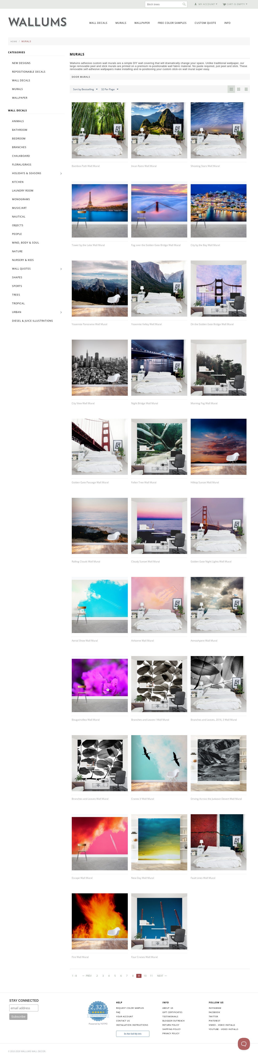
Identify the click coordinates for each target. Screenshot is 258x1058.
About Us (167, 1008)
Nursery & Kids (23, 260)
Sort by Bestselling (85, 89)
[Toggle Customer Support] (244, 1044)
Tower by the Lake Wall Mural (88, 245)
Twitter (213, 1016)
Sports (17, 286)
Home (13, 41)
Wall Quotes (21, 268)
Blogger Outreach (173, 1020)
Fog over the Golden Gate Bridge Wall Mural (156, 245)
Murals (120, 23)
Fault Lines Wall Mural (203, 878)
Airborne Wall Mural (142, 640)
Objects (17, 225)
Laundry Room (22, 190)
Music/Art (19, 208)
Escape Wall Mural (82, 878)
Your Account (124, 1016)
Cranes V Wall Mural (142, 799)
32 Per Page (109, 89)
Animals (18, 121)
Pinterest (214, 1020)
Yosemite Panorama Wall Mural (89, 324)
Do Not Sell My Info (132, 1034)
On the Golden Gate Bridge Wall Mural (212, 324)
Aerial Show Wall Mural (85, 640)
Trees (16, 294)
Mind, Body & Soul (25, 242)
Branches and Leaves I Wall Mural (150, 719)
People (17, 234)
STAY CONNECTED (24, 1000)
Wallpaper (142, 23)
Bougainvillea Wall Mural (86, 719)
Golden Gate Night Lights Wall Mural (211, 561)
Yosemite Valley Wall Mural (146, 324)
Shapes (17, 277)
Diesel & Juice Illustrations (32, 320)
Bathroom (19, 130)
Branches (19, 147)
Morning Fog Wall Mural (204, 403)
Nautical (18, 216)
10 (145, 975)
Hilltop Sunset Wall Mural (205, 482)
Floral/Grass (21, 164)
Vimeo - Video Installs (222, 1024)
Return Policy (170, 1024)
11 (151, 975)
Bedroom (19, 138)
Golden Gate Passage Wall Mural (90, 482)
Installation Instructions (132, 1024)
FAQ (118, 1012)
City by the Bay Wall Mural (205, 245)
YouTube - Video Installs (223, 1029)
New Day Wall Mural (142, 878)
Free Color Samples (172, 23)
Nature (17, 251)
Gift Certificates (172, 1012)
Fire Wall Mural (80, 957)
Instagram (215, 1008)
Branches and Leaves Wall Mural (90, 799)
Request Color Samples (130, 1008)
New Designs (21, 63)
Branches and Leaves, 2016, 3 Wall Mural (214, 719)
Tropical (18, 303)
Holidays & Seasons (26, 173)
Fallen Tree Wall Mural (143, 482)
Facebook (214, 1012)
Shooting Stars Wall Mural (205, 166)
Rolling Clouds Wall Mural (86, 561)
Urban (16, 312)
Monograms (21, 199)
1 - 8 (74, 975)
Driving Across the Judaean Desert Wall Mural (216, 799)
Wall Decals (98, 23)
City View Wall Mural (83, 403)
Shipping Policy (171, 1029)
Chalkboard (21, 156)
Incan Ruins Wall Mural (144, 166)
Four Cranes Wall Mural (144, 957)
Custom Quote (205, 23)
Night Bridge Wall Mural (144, 403)
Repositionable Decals (29, 71)
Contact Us (123, 1020)
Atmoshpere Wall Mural (204, 640)
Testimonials (170, 1016)
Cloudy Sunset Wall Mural (145, 561)
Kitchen (18, 182)
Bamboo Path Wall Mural (86, 166)
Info (227, 23)
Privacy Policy (170, 1033)
